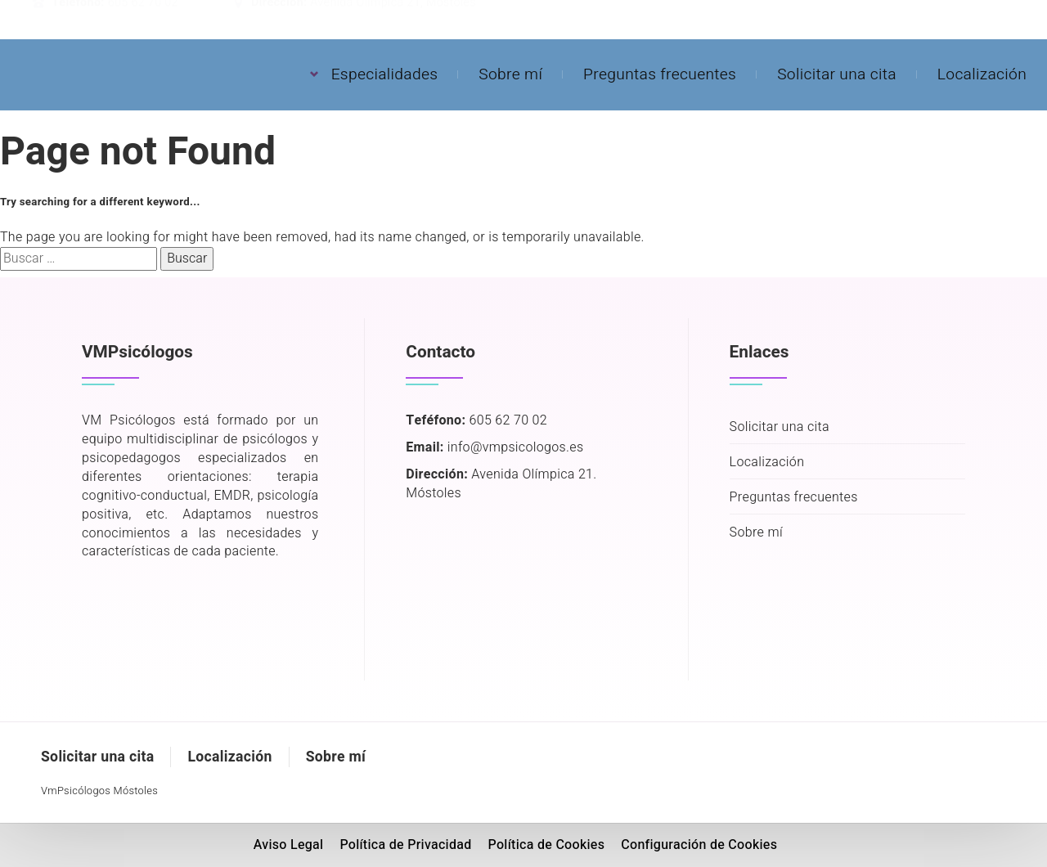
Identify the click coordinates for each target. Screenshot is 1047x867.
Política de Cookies (546, 845)
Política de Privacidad (405, 845)
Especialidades (384, 74)
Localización (982, 74)
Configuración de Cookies (699, 845)
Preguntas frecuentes (659, 74)
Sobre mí (510, 74)
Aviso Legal (289, 845)
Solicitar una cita (836, 74)
